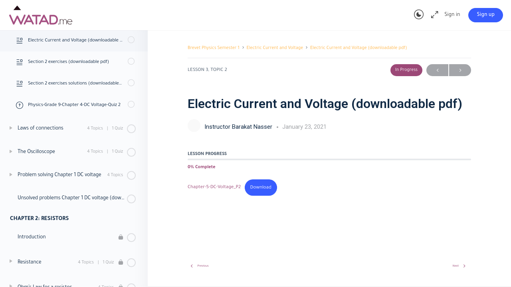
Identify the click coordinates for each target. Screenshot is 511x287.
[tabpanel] (329, 187)
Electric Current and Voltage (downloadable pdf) (358, 48)
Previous (437, 70)
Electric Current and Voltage (275, 48)
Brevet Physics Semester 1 (214, 48)
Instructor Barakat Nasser (239, 126)
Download (260, 188)
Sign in (452, 15)
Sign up (486, 15)
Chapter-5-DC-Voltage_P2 (214, 188)
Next (460, 70)
